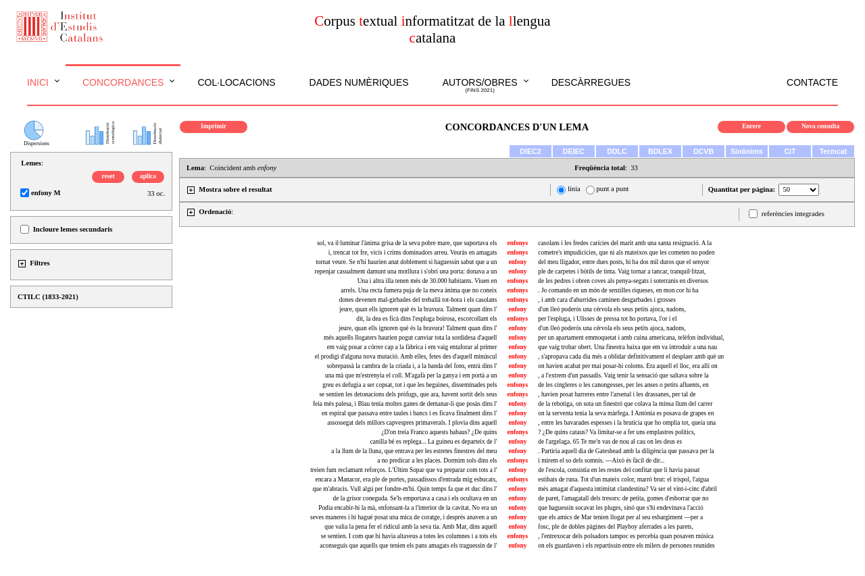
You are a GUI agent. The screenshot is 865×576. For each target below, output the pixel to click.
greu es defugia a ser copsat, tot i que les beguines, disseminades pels (409, 385)
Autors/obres (480, 86)
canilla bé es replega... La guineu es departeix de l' (433, 441)
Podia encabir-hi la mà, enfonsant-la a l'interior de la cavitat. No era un (407, 507)
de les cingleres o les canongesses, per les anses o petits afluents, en (623, 385)
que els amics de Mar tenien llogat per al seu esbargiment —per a (620, 517)
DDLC (617, 151)
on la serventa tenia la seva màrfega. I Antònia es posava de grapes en (626, 413)
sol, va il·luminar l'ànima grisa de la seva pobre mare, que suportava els (407, 243)
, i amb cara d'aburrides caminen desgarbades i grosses (606, 299)
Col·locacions (236, 82)
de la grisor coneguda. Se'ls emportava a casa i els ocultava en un (415, 498)
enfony (517, 262)
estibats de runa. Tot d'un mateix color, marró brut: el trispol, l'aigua (623, 479)
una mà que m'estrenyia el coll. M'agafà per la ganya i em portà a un (411, 375)
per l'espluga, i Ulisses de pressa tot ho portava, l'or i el (607, 318)
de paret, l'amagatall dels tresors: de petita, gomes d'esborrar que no (623, 498)
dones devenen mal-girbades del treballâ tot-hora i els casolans (418, 299)
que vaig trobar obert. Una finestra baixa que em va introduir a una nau (627, 347)
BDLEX (660, 151)
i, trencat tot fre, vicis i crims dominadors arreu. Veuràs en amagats (412, 252)
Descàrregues (591, 82)
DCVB (703, 151)
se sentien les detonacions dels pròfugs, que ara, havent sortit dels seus (408, 394)
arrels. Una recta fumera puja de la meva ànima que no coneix (419, 290)
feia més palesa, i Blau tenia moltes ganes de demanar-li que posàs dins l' (405, 403)
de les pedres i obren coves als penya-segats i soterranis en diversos (623, 281)
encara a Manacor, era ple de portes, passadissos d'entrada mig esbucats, (406, 479)
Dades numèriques (359, 82)
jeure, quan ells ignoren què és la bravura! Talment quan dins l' (418, 328)
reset (108, 176)
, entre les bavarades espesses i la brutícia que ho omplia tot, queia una (627, 422)
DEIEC (574, 151)
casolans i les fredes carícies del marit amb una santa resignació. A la (625, 243)
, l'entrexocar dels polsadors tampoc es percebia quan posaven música (626, 536)
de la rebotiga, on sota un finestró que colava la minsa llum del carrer (625, 403)
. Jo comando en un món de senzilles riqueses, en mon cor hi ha (618, 290)
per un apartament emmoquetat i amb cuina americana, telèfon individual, (631, 337)
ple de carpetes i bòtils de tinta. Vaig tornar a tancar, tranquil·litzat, (622, 271)
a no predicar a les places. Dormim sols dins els (437, 460)
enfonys (518, 243)
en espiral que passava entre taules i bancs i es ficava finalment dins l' (409, 413)
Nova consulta (820, 126)
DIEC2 (530, 151)
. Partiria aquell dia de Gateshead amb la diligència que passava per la (626, 451)
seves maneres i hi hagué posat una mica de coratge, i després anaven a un (403, 517)
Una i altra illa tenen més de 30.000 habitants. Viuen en (427, 281)
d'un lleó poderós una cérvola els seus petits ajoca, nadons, (612, 309)
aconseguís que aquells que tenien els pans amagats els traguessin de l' (408, 545)
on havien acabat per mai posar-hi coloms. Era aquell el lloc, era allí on (627, 366)
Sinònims (747, 151)
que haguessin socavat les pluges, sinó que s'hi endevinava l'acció (620, 507)
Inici (38, 82)
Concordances (123, 82)
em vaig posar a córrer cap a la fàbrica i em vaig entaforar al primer (412, 347)
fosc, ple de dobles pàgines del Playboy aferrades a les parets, (615, 526)
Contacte (812, 82)
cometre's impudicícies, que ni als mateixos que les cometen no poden (626, 252)
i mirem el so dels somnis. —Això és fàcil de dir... (601, 460)
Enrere (751, 126)
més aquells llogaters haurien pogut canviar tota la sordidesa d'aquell (410, 337)
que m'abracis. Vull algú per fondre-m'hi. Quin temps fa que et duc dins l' (404, 489)
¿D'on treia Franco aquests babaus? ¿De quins (439, 432)
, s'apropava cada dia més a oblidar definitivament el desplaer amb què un (631, 356)
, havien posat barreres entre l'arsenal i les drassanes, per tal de (616, 394)
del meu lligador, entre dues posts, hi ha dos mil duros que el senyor (623, 262)
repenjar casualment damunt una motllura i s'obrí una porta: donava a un (406, 271)
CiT (789, 151)
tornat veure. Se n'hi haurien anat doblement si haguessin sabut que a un (406, 262)
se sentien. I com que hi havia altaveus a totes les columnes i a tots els (409, 536)
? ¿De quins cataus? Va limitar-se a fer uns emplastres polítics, (616, 432)
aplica (148, 176)
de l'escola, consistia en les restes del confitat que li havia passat (618, 470)
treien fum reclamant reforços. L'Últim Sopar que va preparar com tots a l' (403, 470)
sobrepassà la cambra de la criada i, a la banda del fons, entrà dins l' (411, 366)
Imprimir (213, 126)
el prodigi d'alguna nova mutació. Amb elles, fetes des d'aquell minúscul (406, 356)
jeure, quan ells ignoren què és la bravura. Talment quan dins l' (418, 309)
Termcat (833, 151)
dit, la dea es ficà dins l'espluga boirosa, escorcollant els (426, 318)
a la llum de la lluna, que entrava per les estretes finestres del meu (414, 451)
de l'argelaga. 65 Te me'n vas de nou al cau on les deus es (610, 441)
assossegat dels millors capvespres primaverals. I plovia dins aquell (412, 422)
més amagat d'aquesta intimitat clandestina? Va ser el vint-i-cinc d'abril (627, 489)
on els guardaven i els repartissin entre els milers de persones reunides (626, 545)
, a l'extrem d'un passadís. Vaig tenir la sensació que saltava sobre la (623, 375)
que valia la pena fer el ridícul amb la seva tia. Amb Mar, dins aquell (410, 526)
